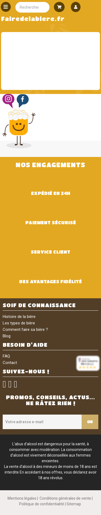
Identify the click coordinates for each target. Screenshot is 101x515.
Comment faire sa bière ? (25, 329)
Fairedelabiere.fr (33, 18)
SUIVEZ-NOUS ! (26, 371)
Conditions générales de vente (65, 498)
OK (90, 421)
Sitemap (74, 504)
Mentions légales (22, 498)
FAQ (6, 356)
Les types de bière (19, 323)
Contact (10, 362)
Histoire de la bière (19, 316)
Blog (7, 336)
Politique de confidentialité (41, 504)
